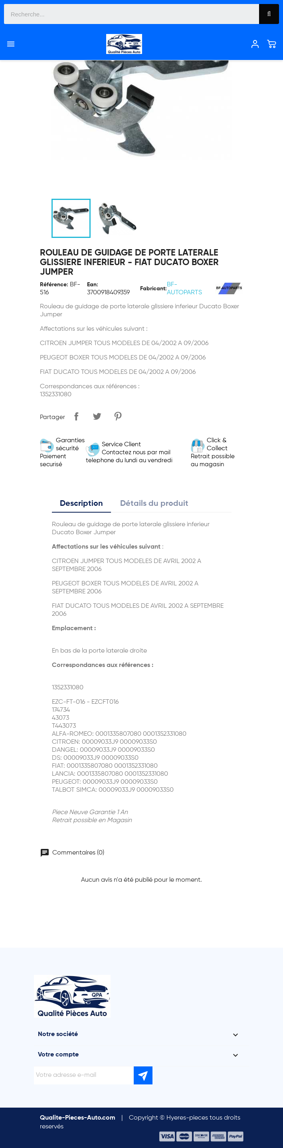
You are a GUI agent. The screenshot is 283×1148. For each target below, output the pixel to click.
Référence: (54, 284)
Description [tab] (81, 504)
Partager (76, 416)
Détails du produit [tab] (154, 504)
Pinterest (118, 416)
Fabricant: (153, 288)
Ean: (92, 284)
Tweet (97, 416)
